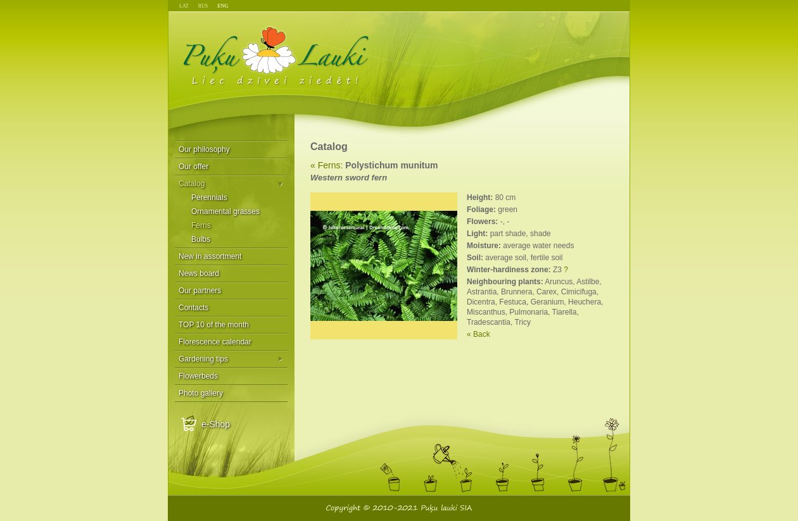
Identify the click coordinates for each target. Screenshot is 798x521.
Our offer (193, 166)
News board (199, 273)
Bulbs (200, 239)
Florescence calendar (215, 341)
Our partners (200, 290)
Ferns (201, 225)
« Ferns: (326, 165)
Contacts (193, 307)
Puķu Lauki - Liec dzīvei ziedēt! (276, 55)
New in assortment (210, 256)
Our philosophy (204, 149)
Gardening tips (203, 359)
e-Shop (215, 424)
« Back (478, 334)
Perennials (209, 197)
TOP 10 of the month (214, 324)
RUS (203, 6)
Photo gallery (201, 393)
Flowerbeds (198, 376)
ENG (222, 6)
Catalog (192, 183)
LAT (184, 6)
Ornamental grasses (225, 211)
